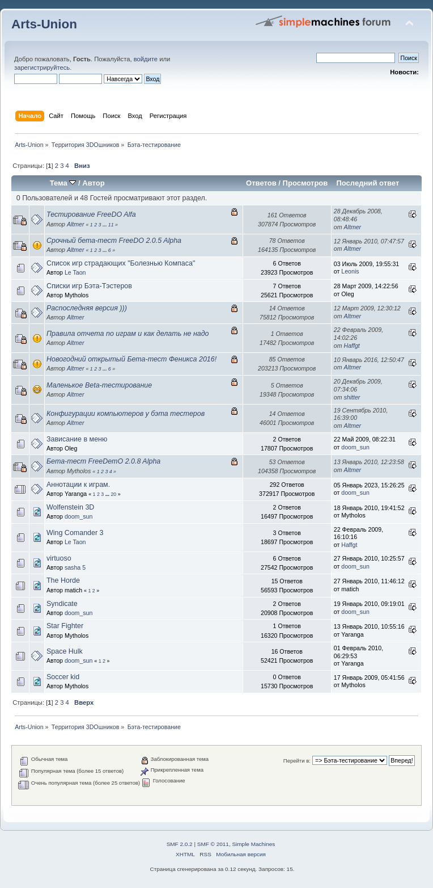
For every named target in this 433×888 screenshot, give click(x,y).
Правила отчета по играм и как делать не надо (127, 334)
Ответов (261, 183)
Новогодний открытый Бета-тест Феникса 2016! (131, 359)
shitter (352, 397)
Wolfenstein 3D (70, 507)
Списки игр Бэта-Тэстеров (89, 286)
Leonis (350, 271)
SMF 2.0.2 (180, 844)
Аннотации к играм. (78, 485)
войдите (146, 59)
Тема (63, 183)
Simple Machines (253, 844)
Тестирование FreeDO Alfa (91, 214)
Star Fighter (64, 626)
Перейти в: (297, 760)
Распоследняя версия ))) (86, 308)
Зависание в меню (76, 439)
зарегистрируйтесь (42, 67)
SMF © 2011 (213, 844)
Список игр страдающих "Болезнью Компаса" (120, 263)
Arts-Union (44, 24)
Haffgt (352, 345)
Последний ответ (367, 183)
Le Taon (75, 272)
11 (111, 225)
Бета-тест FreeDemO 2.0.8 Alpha (103, 461)
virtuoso (58, 558)
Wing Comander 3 (75, 533)
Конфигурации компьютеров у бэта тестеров (125, 414)
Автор (93, 183)
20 (113, 494)
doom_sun (355, 447)
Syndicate (62, 604)
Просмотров (305, 183)
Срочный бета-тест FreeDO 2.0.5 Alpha (113, 241)
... (105, 225)
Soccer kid (62, 677)
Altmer (75, 224)
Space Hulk (64, 651)
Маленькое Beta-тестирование (99, 385)
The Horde (63, 580)
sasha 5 (75, 567)
